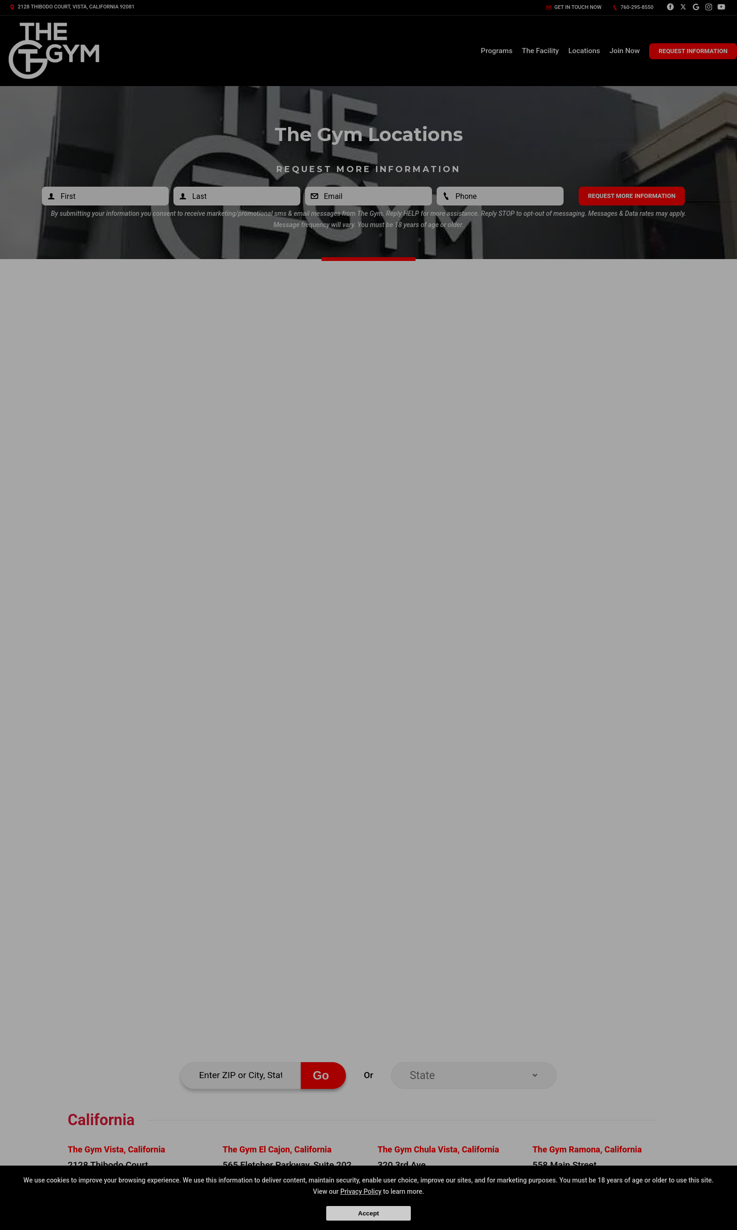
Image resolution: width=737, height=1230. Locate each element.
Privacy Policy (361, 1191)
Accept (368, 1213)
